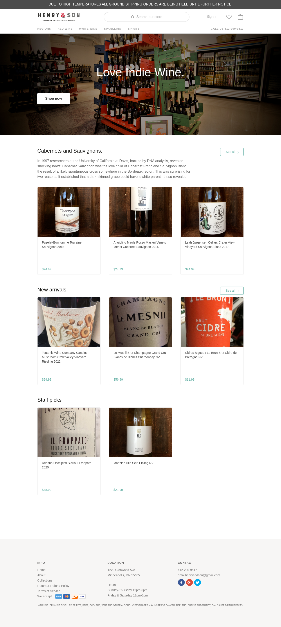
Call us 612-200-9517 (227, 28)
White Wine (88, 28)
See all (232, 152)
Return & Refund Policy (53, 585)
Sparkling (112, 28)
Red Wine (65, 28)
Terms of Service (48, 591)
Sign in (212, 16)
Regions (44, 28)
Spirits (134, 28)
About (41, 575)
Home (41, 570)
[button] (182, 582)
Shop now (53, 98)
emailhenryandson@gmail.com (199, 575)
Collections (44, 580)
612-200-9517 (187, 570)
